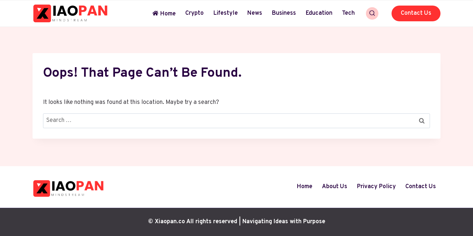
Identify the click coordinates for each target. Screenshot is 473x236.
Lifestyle (225, 13)
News (254, 13)
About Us (334, 186)
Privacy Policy (376, 186)
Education (318, 13)
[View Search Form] (372, 13)
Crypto (194, 13)
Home (164, 14)
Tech (348, 13)
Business (284, 13)
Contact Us (416, 13)
